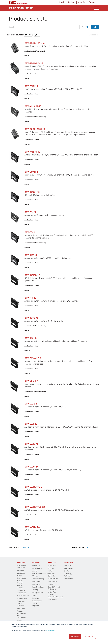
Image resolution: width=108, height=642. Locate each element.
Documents (36, 581)
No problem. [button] (75, 636)
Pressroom (52, 565)
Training (35, 590)
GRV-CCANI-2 (31, 172)
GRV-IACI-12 (30, 424)
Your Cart (82, 2)
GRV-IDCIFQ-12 (32, 275)
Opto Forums (68, 568)
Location (51, 584)
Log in (62, 2)
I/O (36, 35)
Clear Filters (93, 35)
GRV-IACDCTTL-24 (34, 487)
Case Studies (21, 578)
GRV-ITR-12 (30, 298)
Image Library (37, 601)
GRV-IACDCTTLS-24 (34, 507)
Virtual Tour (52, 592)
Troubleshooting (38, 579)
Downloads (36, 584)
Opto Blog (67, 565)
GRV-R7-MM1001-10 (34, 43)
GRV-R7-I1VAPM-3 (33, 63)
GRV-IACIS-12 (31, 444)
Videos (34, 595)
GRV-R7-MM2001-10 (34, 129)
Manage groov (37, 593)
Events (66, 571)
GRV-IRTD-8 (30, 255)
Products (21, 563)
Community (68, 563)
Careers (51, 568)
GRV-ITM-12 (30, 212)
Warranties (36, 576)
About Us (52, 563)
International (52, 581)
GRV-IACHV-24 (32, 527)
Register (71, 2)
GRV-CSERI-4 (31, 381)
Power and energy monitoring (20, 603)
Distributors (52, 600)
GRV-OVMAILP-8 (32, 358)
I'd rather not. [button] (89, 636)
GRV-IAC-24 (30, 403)
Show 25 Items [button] (79, 547)
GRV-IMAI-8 (30, 338)
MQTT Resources (23, 596)
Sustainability (53, 579)
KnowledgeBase (38, 587)
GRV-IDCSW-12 (32, 192)
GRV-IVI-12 (30, 232)
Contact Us (94, 2)
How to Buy (21, 608)
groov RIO (20, 570)
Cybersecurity (22, 598)
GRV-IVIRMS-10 (32, 152)
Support (36, 563)
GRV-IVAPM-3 (31, 86)
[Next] (26, 547)
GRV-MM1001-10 (32, 106)
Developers (36, 598)
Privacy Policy (50, 630)
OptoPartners (68, 579)
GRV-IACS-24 (31, 466)
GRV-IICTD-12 (31, 318)
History (50, 571)
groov (27, 35)
